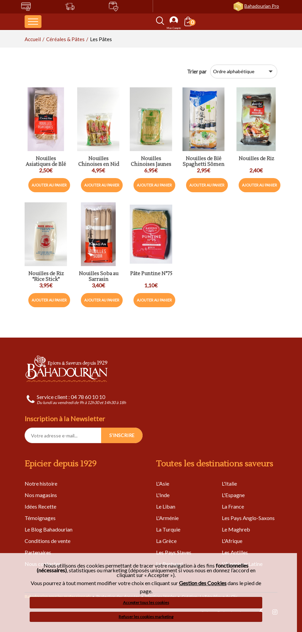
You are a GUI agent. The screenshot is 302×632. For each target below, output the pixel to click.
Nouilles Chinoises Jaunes (151, 161)
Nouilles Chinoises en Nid (98, 161)
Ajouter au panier (49, 185)
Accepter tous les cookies (146, 602)
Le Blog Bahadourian (48, 529)
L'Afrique (232, 541)
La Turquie (168, 529)
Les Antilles (235, 552)
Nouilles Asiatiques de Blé (46, 161)
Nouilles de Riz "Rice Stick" (46, 276)
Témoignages (40, 518)
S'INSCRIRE (121, 435)
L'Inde (163, 495)
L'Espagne (233, 495)
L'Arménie (167, 518)
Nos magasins (41, 495)
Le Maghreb (236, 529)
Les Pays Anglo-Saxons (248, 518)
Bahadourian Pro (261, 6)
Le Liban (165, 506)
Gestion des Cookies (203, 583)
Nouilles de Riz (256, 159)
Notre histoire (41, 483)
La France (233, 506)
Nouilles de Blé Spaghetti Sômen (203, 161)
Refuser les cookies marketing (146, 616)
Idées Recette (40, 506)
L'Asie (162, 483)
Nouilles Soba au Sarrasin (98, 276)
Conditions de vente (47, 541)
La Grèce (166, 541)
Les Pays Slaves (173, 552)
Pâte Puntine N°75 (151, 274)
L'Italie (229, 483)
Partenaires (38, 552)
